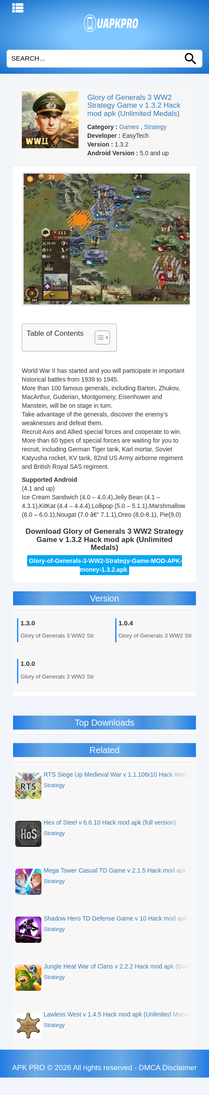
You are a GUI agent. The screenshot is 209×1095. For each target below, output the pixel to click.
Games (129, 126)
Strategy (155, 126)
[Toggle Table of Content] (98, 337)
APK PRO (28, 1068)
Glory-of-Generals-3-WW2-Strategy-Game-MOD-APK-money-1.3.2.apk (105, 565)
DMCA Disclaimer (168, 1068)
